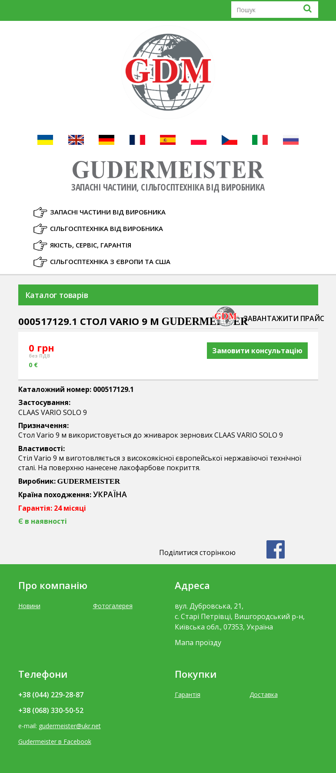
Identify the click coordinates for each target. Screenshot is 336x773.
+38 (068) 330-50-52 (50, 710)
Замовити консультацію (257, 350)
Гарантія (187, 694)
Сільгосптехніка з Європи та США (110, 261)
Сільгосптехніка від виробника (106, 228)
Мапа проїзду (198, 642)
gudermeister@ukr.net (70, 726)
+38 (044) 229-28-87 (50, 694)
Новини (29, 606)
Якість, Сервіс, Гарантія (90, 245)
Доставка (264, 694)
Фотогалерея (113, 606)
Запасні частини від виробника (108, 211)
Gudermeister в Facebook (54, 741)
